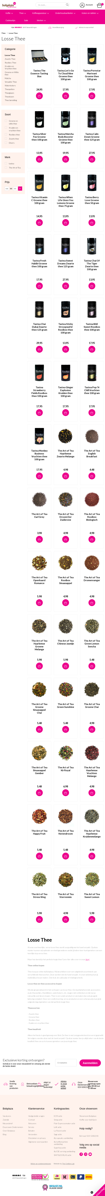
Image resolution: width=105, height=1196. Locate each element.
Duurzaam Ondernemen (13, 1127)
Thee (21, 13)
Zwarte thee (14, 139)
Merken (40, 20)
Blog (4, 1134)
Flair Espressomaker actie (64, 1123)
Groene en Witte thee (12, 73)
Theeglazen (9, 93)
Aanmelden (90, 1062)
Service (31, 1127)
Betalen (31, 1130)
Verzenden (32, 1134)
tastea (11, 163)
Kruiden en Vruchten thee (11, 67)
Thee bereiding (11, 100)
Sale (26, 20)
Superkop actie (60, 1147)
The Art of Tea (15, 167)
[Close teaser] (92, 1192)
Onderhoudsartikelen (64, 13)
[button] (99, 1190)
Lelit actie (58, 1127)
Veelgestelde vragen (36, 1116)
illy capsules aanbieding (63, 1138)
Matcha (8, 78)
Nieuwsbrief (8, 1123)
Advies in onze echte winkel (64, 1084)
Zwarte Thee (10, 59)
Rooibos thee (14, 134)
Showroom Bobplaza (87, 1116)
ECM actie (58, 1116)
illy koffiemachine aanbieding (61, 1143)
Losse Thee (13, 33)
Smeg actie (58, 1120)
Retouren (32, 1123)
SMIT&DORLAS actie (62, 1155)
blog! (88, 959)
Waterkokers (10, 85)
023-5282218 (92, 1136)
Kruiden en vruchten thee (15, 129)
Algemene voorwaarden (38, 1142)
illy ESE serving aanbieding (64, 1151)
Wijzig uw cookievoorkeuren (41, 1164)
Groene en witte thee (13, 122)
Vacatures (7, 1116)
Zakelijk (6, 1120)
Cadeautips (10, 20)
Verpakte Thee (11, 82)
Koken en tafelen (89, 13)
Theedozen (9, 97)
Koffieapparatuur (39, 13)
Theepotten (9, 89)
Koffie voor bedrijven (88, 1120)
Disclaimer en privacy (37, 1138)
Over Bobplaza (9, 1130)
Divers (11, 143)
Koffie (8, 13)
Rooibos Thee (10, 63)
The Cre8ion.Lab (68, 1164)
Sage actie (58, 1134)
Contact (31, 1120)
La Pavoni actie (60, 1130)
